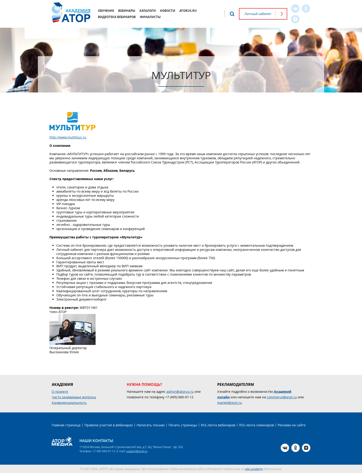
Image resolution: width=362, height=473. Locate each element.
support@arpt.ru (136, 451)
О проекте (60, 391)
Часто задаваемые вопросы (74, 397)
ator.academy (254, 469)
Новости (167, 11)
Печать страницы (183, 425)
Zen (295, 19)
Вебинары (126, 11)
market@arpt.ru (229, 402)
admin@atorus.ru (180, 391)
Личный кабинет (258, 14)
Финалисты (150, 17)
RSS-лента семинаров (256, 425)
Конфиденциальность (69, 402)
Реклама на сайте (292, 425)
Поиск (232, 14)
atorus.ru (188, 11)
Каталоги (147, 11)
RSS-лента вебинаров (218, 425)
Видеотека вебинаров (117, 17)
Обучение (106, 11)
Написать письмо (151, 425)
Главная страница (66, 425)
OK (306, 8)
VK (295, 8)
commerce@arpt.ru (282, 397)
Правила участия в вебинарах (108, 425)
